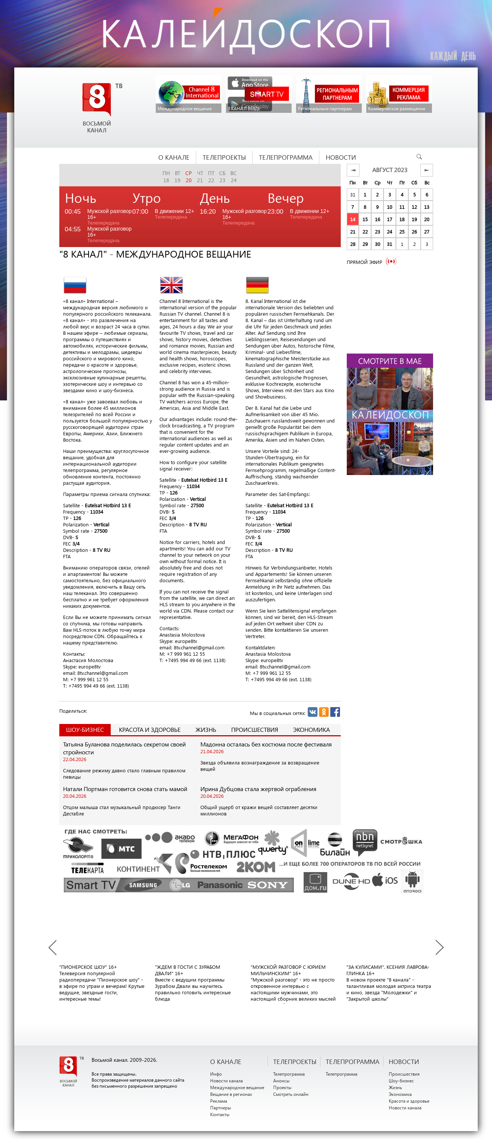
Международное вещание (237, 1087)
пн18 (166, 176)
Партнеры (220, 1108)
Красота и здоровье (150, 729)
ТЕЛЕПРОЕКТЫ (294, 1061)
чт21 (200, 176)
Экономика (311, 729)
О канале (225, 1061)
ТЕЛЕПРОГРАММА (352, 1061)
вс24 (233, 176)
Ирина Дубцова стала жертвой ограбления (258, 789)
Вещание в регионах (231, 1094)
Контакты (220, 1114)
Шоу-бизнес (401, 1081)
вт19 (178, 176)
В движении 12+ (174, 214)
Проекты (282, 1087)
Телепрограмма (289, 1074)
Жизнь (206, 729)
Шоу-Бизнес (85, 729)
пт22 (211, 176)
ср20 (188, 176)
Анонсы (281, 1081)
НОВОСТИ (404, 1061)
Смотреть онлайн (290, 1094)
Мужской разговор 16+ (109, 217)
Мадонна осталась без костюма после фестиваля (266, 744)
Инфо (216, 1074)
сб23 (222, 176)
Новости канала (226, 1081)
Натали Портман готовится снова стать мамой (125, 789)
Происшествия (254, 729)
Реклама (218, 1101)
